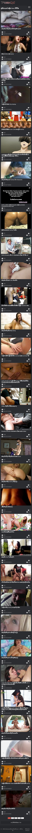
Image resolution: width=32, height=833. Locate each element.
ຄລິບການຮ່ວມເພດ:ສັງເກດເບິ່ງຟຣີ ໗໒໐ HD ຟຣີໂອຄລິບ (13, 829)
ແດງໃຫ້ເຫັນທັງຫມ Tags (16, 822)
